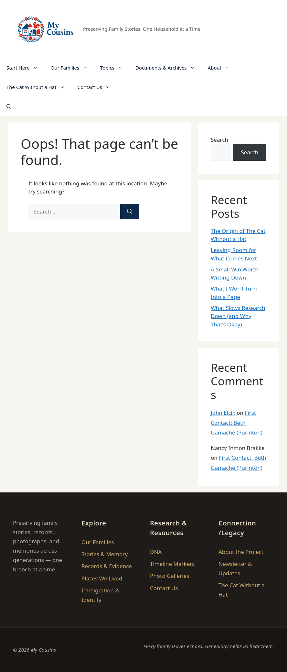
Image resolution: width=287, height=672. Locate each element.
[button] (9, 106)
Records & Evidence (106, 566)
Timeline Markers (172, 563)
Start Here (25, 67)
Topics (114, 67)
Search (219, 139)
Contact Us (97, 87)
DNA (156, 552)
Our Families (72, 67)
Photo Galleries (169, 575)
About (222, 67)
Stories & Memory (104, 554)
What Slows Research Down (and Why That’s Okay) (238, 316)
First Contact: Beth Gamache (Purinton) (236, 422)
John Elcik (223, 412)
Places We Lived (101, 578)
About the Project (240, 552)
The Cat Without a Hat (38, 87)
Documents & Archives (168, 67)
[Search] (129, 211)
